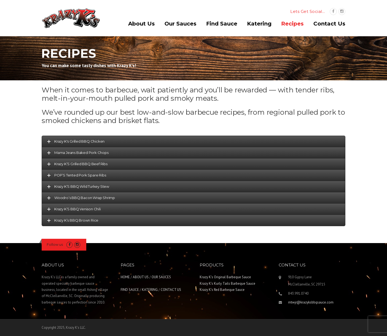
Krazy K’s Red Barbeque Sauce (222, 289)
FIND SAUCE (130, 289)
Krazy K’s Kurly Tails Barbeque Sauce (227, 283)
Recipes (292, 23)
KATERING (150, 289)
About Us (141, 23)
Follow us (55, 244)
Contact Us (329, 23)
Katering (259, 23)
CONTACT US (171, 289)
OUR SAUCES (161, 277)
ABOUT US (141, 277)
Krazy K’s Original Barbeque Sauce (225, 277)
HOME (125, 277)
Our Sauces (180, 23)
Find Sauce (221, 23)
